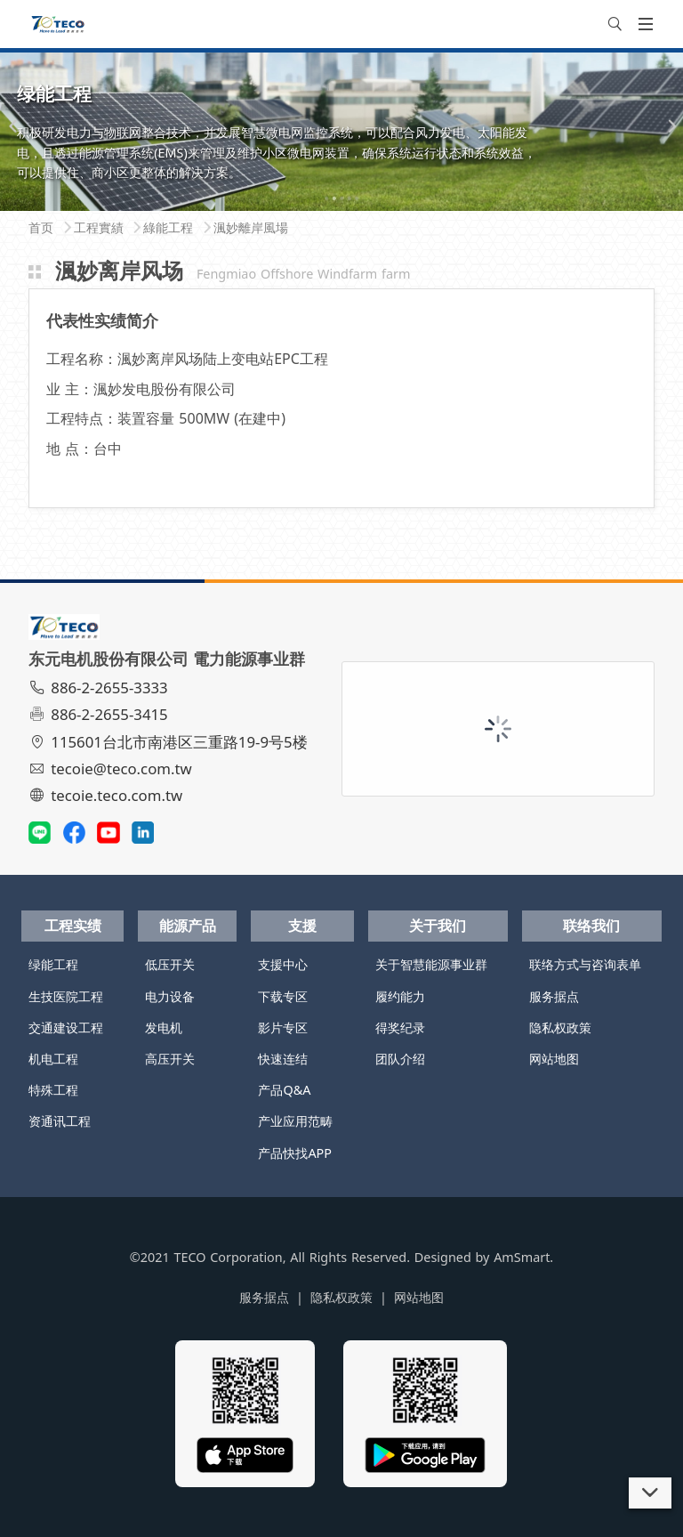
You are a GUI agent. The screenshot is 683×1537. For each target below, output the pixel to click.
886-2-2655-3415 (100, 714)
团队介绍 (400, 1058)
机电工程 (53, 1058)
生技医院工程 (65, 996)
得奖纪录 (400, 1027)
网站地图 (554, 1058)
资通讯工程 (59, 1120)
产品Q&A (284, 1089)
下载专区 (283, 996)
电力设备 (170, 996)
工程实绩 (72, 925)
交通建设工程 (65, 1027)
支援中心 (283, 964)
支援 (302, 925)
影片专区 (283, 1027)
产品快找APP (295, 1153)
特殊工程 (53, 1089)
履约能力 (400, 996)
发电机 (163, 1027)
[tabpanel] (341, 130)
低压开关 (170, 964)
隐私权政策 (560, 1027)
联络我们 (591, 925)
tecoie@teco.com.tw (112, 768)
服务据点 (554, 996)
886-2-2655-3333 (100, 687)
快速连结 (283, 1058)
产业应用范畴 (295, 1120)
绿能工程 (53, 964)
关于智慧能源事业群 (431, 964)
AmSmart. (523, 1257)
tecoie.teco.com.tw (108, 795)
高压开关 (170, 1058)
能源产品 (187, 925)
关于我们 (437, 925)
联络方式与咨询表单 (585, 964)
